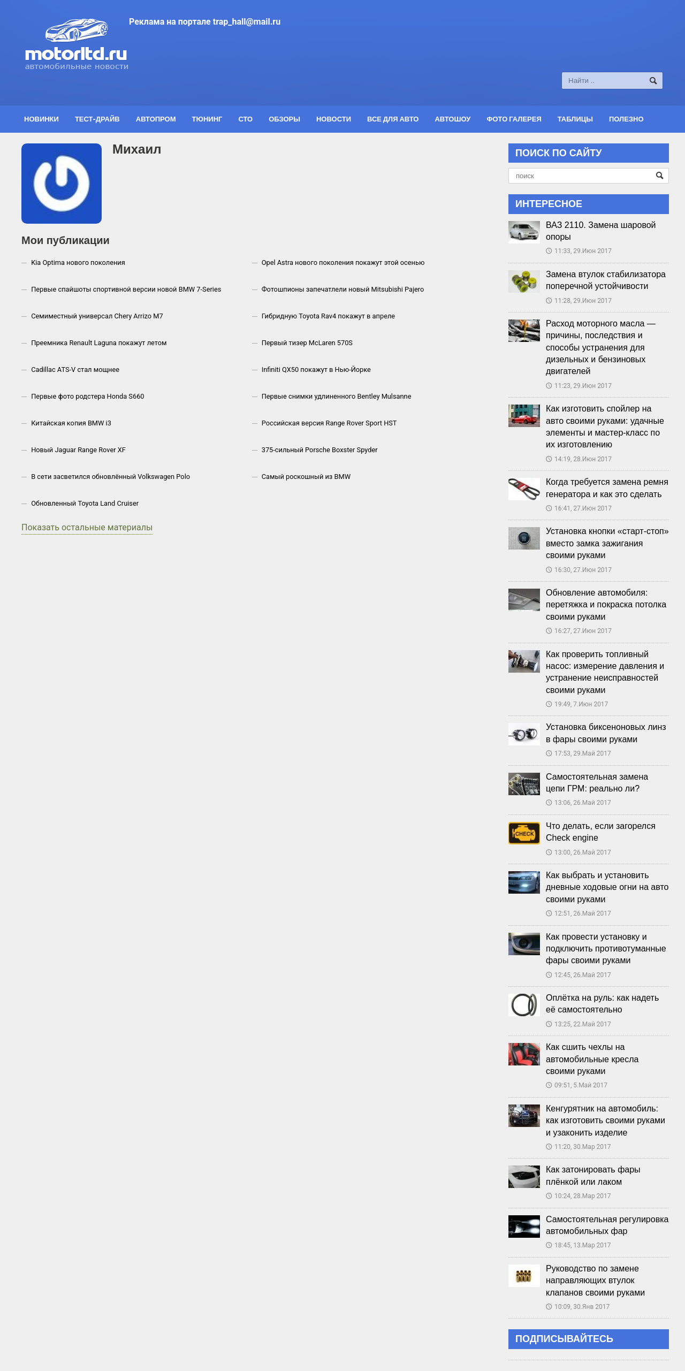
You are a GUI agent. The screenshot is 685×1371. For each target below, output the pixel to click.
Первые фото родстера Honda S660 (87, 396)
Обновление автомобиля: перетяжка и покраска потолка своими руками (606, 604)
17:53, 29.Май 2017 (578, 753)
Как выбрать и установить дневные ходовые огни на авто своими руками (607, 887)
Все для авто (392, 118)
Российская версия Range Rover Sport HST (329, 423)
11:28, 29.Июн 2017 (579, 300)
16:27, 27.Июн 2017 (579, 631)
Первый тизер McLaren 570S (307, 343)
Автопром (156, 118)
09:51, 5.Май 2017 (576, 1085)
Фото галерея (513, 118)
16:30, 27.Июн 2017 (579, 570)
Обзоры (284, 118)
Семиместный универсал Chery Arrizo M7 (97, 316)
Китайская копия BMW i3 (71, 423)
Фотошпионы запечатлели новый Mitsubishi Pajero (343, 289)
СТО (245, 118)
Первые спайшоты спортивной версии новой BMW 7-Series (126, 289)
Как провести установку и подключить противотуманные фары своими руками (606, 948)
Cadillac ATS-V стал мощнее (75, 369)
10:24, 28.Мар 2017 (578, 1196)
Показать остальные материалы (87, 527)
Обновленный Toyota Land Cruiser (85, 503)
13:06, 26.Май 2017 (578, 802)
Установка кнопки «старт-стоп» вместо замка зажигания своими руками (607, 543)
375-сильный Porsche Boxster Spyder (320, 450)
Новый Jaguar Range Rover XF (78, 450)
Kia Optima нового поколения (78, 262)
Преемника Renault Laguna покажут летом (98, 343)
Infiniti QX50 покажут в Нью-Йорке (316, 369)
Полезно (626, 118)
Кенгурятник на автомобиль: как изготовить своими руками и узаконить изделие (605, 1120)
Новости (333, 118)
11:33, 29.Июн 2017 (579, 251)
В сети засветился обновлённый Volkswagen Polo (110, 477)
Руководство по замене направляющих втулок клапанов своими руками (595, 1280)
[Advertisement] (399, 52)
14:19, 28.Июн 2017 (579, 459)
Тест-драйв (97, 118)
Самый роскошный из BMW (306, 477)
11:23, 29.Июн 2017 (579, 386)
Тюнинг (207, 118)
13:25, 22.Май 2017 (578, 1024)
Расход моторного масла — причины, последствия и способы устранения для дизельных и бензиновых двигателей (601, 347)
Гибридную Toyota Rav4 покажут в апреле (328, 316)
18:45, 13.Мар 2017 (578, 1245)
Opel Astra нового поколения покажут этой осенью (343, 262)
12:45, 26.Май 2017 (578, 975)
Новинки (41, 118)
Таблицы (575, 118)
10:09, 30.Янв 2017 (578, 1307)
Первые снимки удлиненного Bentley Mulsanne (337, 396)
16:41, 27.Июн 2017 (579, 508)
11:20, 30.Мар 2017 (578, 1147)
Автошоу (452, 118)
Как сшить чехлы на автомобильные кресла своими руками (592, 1059)
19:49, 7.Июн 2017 (577, 704)
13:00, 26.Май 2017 (578, 852)
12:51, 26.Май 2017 (578, 913)
